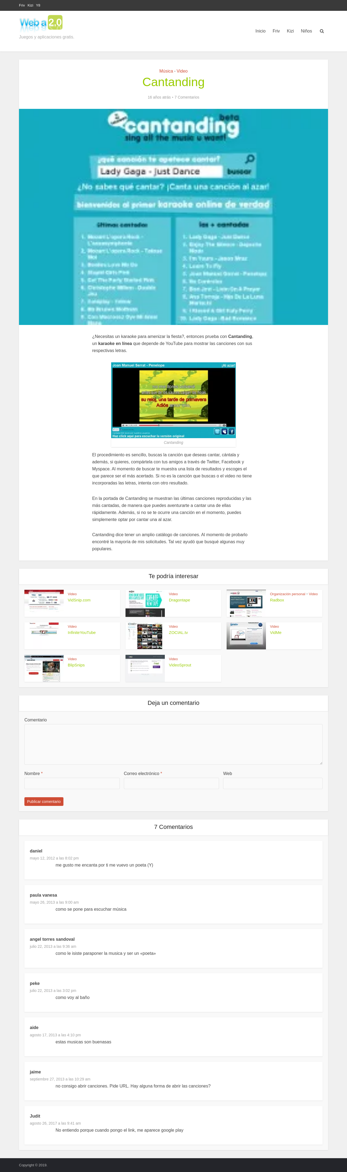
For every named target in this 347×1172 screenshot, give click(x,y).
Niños (306, 31)
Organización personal (287, 594)
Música (166, 71)
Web (227, 773)
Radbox (277, 600)
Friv (22, 5)
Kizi (30, 5)
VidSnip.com (79, 600)
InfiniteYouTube (82, 632)
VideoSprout (180, 665)
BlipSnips (76, 665)
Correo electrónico (143, 773)
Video (182, 71)
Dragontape (179, 600)
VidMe (275, 632)
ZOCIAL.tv (178, 632)
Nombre (33, 773)
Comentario (35, 720)
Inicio (260, 31)
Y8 (38, 5)
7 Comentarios (187, 97)
